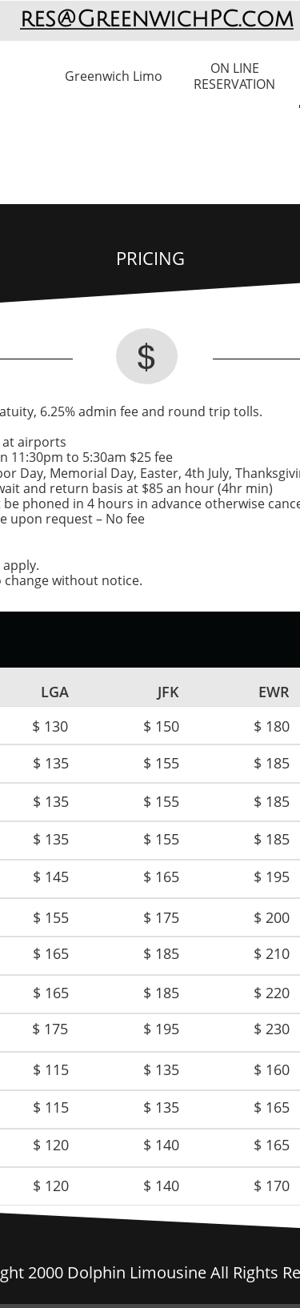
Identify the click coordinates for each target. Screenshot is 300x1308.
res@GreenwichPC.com (157, 19)
